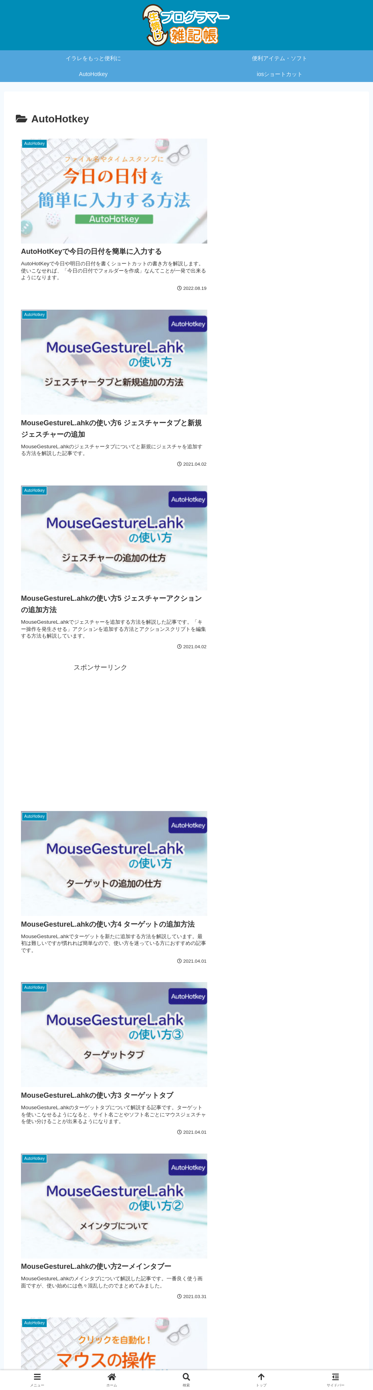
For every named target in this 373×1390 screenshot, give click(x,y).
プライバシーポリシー (165, 1365)
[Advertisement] (272, 360)
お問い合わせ (218, 1365)
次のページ (186, 1227)
